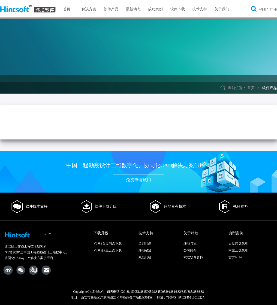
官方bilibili (236, 257)
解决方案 (88, 9)
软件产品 (111, 9)
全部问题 (144, 243)
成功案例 (155, 9)
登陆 (262, 10)
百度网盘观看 (238, 243)
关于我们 (221, 9)
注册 (273, 10)
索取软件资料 (193, 257)
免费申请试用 (138, 180)
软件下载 (177, 9)
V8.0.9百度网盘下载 (107, 243)
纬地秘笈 (144, 250)
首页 (66, 9)
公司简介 (190, 250)
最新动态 (133, 9)
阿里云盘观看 (238, 250)
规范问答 (144, 257)
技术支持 (199, 9)
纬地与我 (190, 243)
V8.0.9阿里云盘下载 (107, 250)
